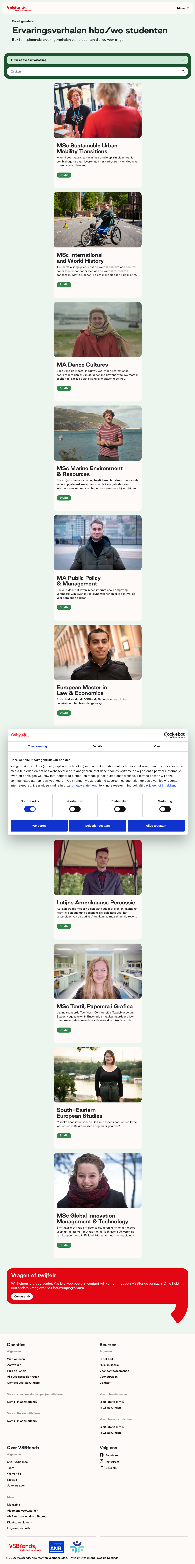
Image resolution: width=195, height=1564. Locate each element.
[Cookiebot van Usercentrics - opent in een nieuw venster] (167, 735)
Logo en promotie (18, 1528)
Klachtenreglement (19, 1522)
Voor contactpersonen (114, 1370)
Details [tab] (97, 746)
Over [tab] (157, 746)
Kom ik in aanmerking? (22, 1401)
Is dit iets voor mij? (112, 1401)
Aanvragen (14, 1364)
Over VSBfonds (17, 1461)
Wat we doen (16, 1359)
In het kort (106, 1359)
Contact (20, 1296)
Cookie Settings (107, 1557)
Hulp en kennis (16, 1370)
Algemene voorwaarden (22, 1510)
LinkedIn (108, 1467)
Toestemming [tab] (37, 746)
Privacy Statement (82, 1557)
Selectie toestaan (97, 825)
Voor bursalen (109, 1376)
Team (10, 1467)
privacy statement (84, 785)
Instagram (109, 1461)
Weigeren (39, 825)
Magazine (13, 1504)
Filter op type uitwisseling (28, 59)
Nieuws (12, 1479)
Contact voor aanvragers (23, 1382)
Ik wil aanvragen (110, 1407)
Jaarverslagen (16, 1485)
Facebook (109, 1455)
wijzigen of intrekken (160, 785)
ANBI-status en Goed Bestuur (27, 1516)
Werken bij (14, 1473)
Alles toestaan (156, 825)
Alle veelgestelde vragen (23, 1376)
